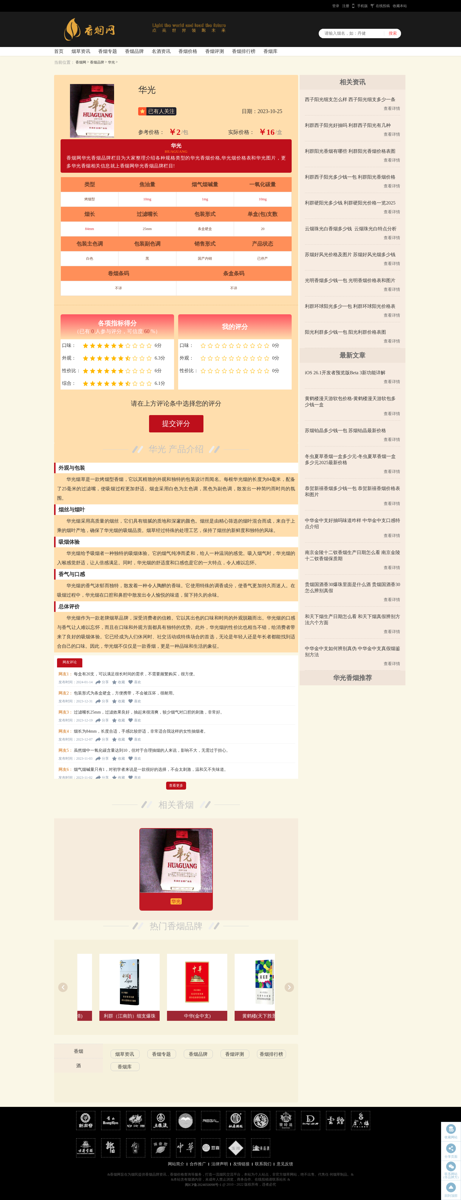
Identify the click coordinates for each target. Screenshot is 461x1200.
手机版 (362, 6)
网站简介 (176, 1164)
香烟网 (81, 62)
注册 (345, 6)
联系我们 (263, 1164)
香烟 (78, 1051)
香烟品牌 (134, 51)
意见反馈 (285, 1164)
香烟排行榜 (243, 51)
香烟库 (270, 51)
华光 (111, 62)
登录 (335, 6)
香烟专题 (107, 51)
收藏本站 (400, 6)
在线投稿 (383, 6)
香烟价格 (187, 51)
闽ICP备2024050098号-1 (203, 1185)
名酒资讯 (161, 51)
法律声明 (219, 1164)
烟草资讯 (80, 51)
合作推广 (198, 1164)
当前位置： (64, 62)
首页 (59, 51)
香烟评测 (214, 51)
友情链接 (241, 1164)
